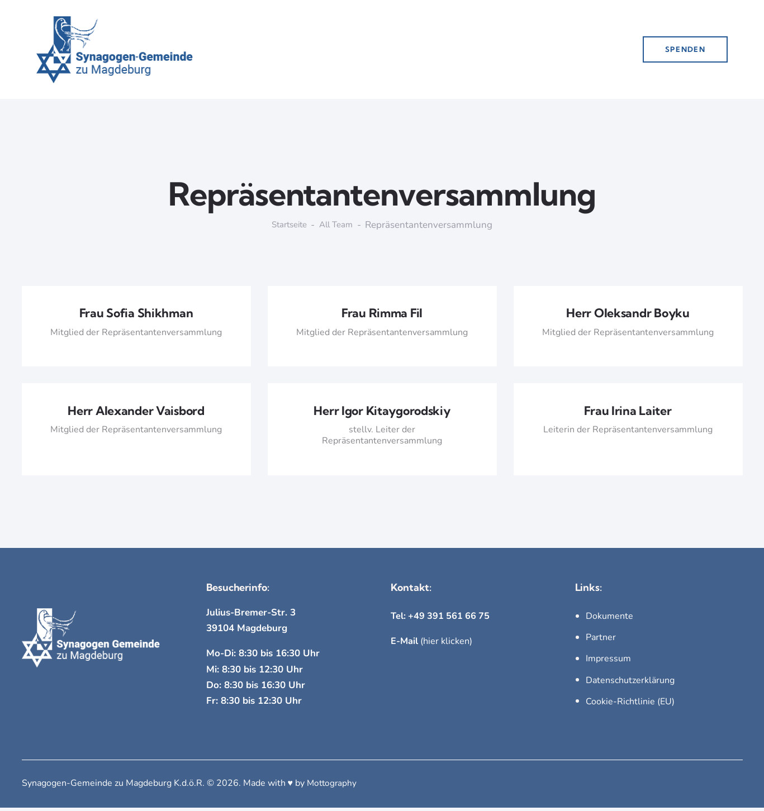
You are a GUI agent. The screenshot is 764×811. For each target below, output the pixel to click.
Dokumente (609, 619)
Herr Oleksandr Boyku (627, 314)
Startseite (287, 225)
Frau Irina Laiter (627, 414)
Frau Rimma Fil (382, 314)
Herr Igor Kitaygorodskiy (381, 414)
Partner (601, 641)
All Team (339, 225)
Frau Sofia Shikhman (136, 314)
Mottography (333, 787)
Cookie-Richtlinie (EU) (630, 705)
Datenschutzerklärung (630, 684)
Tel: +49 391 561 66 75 (442, 619)
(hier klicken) (433, 644)
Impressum (608, 662)
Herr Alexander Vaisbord (136, 414)
